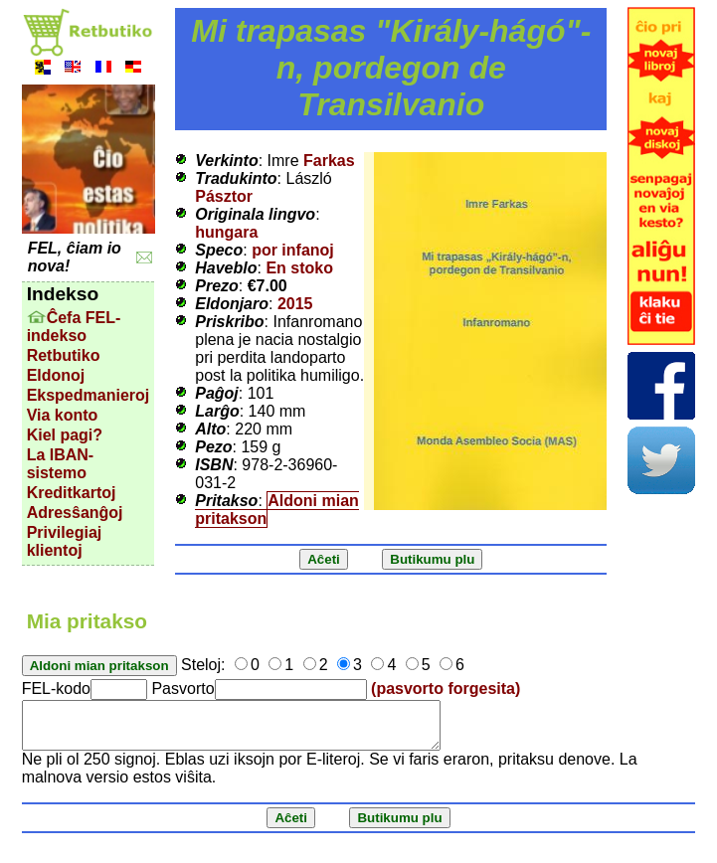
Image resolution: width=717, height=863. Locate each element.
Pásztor (224, 196)
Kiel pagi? (64, 435)
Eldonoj (56, 375)
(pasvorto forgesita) (445, 688)
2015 (295, 303)
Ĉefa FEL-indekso (74, 326)
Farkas (329, 160)
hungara (226, 232)
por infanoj (293, 250)
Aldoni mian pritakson (277, 509)
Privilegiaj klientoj (64, 541)
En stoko (299, 267)
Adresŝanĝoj (75, 512)
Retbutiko (63, 355)
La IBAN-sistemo (60, 463)
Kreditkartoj (71, 492)
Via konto (62, 415)
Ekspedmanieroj (88, 395)
